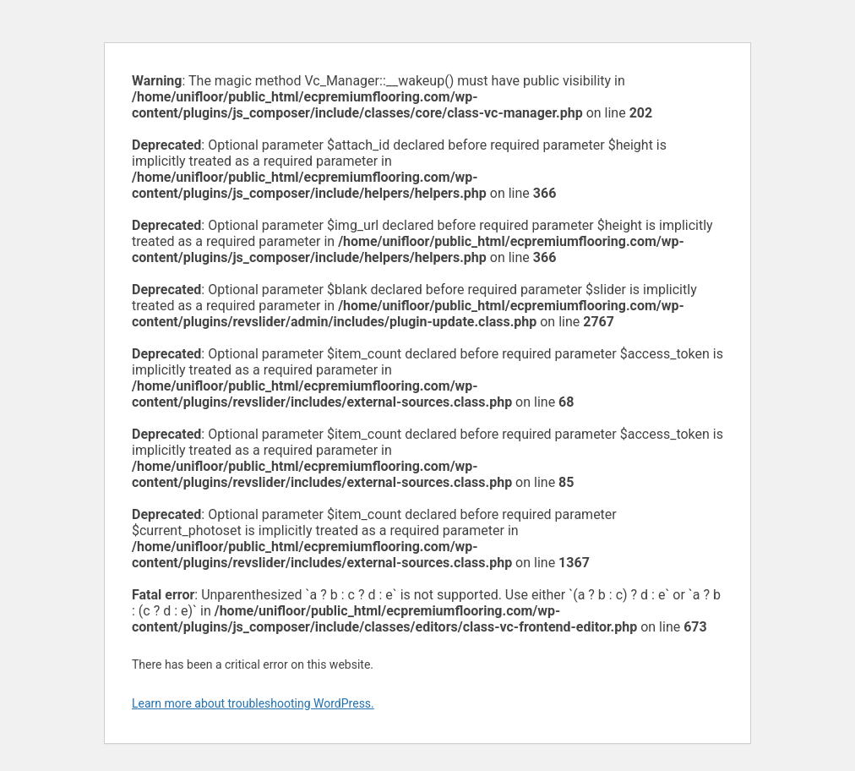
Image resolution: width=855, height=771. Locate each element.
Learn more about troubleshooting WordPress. (253, 703)
